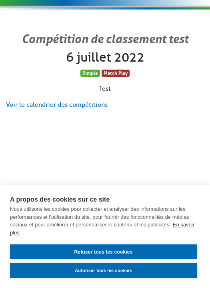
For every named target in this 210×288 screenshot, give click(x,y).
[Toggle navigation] (180, 22)
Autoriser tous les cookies (103, 270)
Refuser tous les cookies (103, 252)
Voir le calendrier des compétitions (57, 104)
